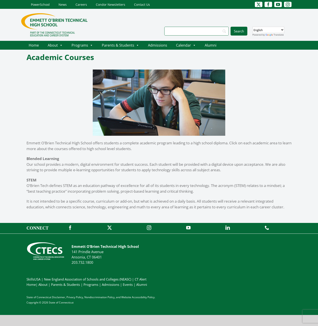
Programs (82, 45)
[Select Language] (268, 30)
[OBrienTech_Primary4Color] (54, 15)
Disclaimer (58, 297)
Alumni (210, 45)
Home (34, 45)
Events (128, 284)
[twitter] (258, 4)
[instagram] (288, 4)
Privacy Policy (74, 297)
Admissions (157, 45)
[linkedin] (227, 228)
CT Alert (140, 279)
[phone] (267, 228)
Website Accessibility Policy (138, 297)
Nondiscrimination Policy (99, 297)
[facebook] (268, 4)
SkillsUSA (33, 279)
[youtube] (278, 4)
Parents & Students (120, 45)
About (55, 45)
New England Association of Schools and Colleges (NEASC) (87, 279)
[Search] (196, 31)
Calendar (186, 45)
